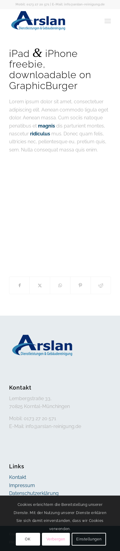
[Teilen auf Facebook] (19, 285)
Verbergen (55, 539)
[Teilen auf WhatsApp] (60, 285)
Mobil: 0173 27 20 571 (32, 4)
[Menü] (108, 21)
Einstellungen (88, 539)
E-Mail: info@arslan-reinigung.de (78, 4)
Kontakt (17, 477)
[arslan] (50, 21)
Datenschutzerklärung (34, 493)
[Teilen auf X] (40, 285)
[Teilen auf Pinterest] (80, 285)
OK (27, 539)
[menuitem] (108, 21)
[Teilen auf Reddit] (101, 285)
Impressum (22, 485)
